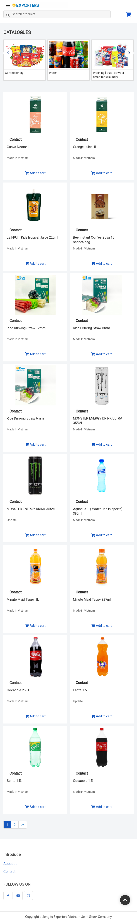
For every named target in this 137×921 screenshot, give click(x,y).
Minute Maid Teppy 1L (23, 600)
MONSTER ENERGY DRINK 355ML (31, 509)
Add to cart (35, 173)
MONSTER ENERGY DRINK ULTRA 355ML (97, 420)
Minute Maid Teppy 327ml (92, 600)
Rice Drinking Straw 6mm (25, 418)
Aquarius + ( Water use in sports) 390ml (97, 511)
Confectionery (14, 72)
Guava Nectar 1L (19, 147)
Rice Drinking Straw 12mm (26, 328)
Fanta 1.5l (80, 690)
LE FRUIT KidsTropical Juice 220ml (32, 237)
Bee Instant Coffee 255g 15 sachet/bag (93, 239)
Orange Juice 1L (85, 147)
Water (53, 72)
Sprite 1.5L (14, 781)
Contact (9, 875)
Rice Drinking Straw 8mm (91, 328)
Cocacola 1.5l (83, 781)
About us (10, 866)
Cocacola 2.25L (18, 690)
